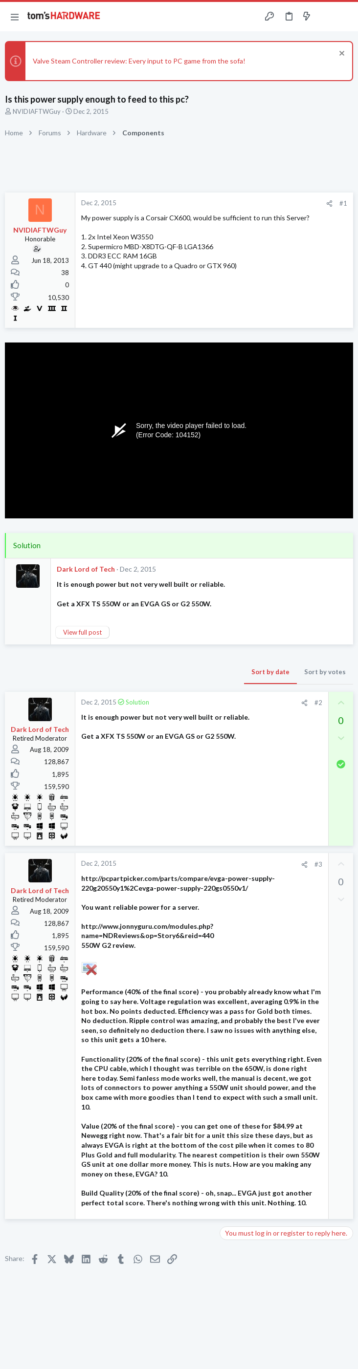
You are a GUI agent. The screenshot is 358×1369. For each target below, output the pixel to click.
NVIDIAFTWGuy (37, 111)
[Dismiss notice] (340, 54)
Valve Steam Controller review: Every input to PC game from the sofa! (139, 61)
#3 (318, 864)
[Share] (329, 203)
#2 (318, 702)
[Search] (344, 16)
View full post (82, 632)
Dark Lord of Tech (86, 569)
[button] (14, 16)
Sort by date (270, 672)
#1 (343, 203)
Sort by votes (325, 672)
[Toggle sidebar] (325, 16)
